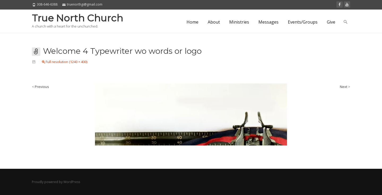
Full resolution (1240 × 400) (66, 61)
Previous (40, 86)
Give (331, 22)
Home (192, 22)
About (214, 22)
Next (345, 86)
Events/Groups (303, 22)
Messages (268, 22)
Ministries (239, 22)
